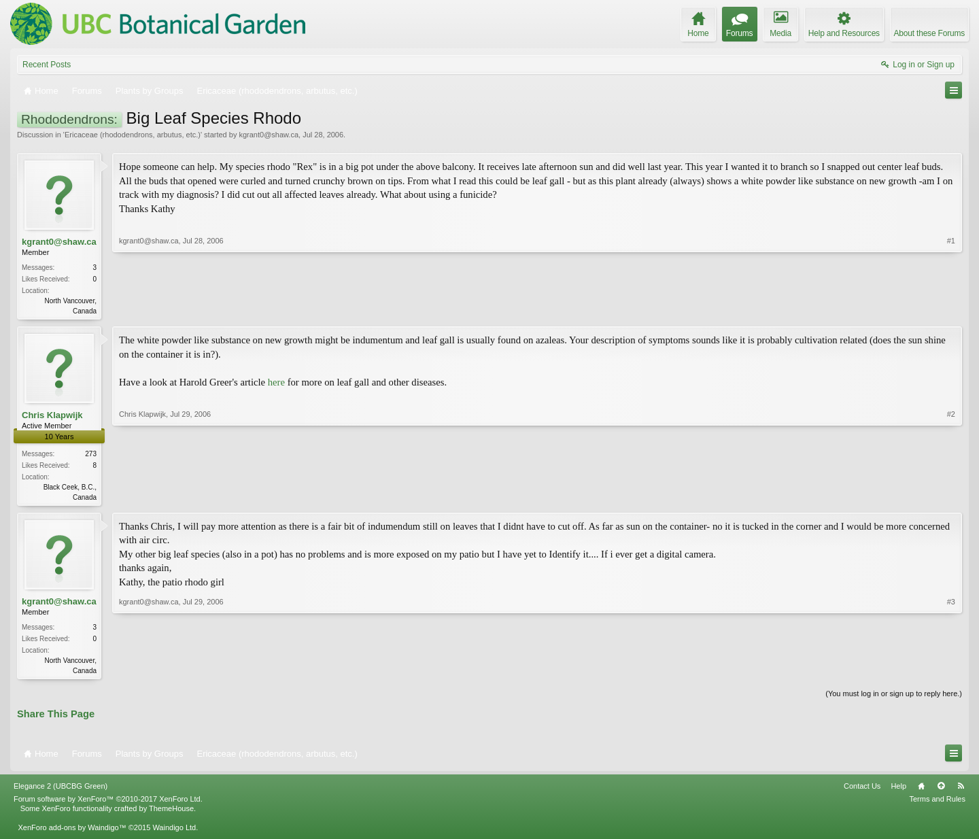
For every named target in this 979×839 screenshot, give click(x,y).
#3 (951, 671)
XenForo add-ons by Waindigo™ (72, 831)
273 (91, 455)
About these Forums (929, 33)
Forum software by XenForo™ (108, 803)
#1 (951, 309)
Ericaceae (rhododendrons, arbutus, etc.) (133, 135)
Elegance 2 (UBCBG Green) (60, 790)
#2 (951, 496)
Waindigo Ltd (174, 831)
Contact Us (862, 790)
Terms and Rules (937, 803)
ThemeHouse (171, 812)
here (276, 383)
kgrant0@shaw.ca (268, 135)
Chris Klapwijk (52, 416)
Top (941, 790)
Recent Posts (46, 64)
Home (921, 790)
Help (898, 790)
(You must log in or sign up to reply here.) (893, 698)
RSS (960, 790)
